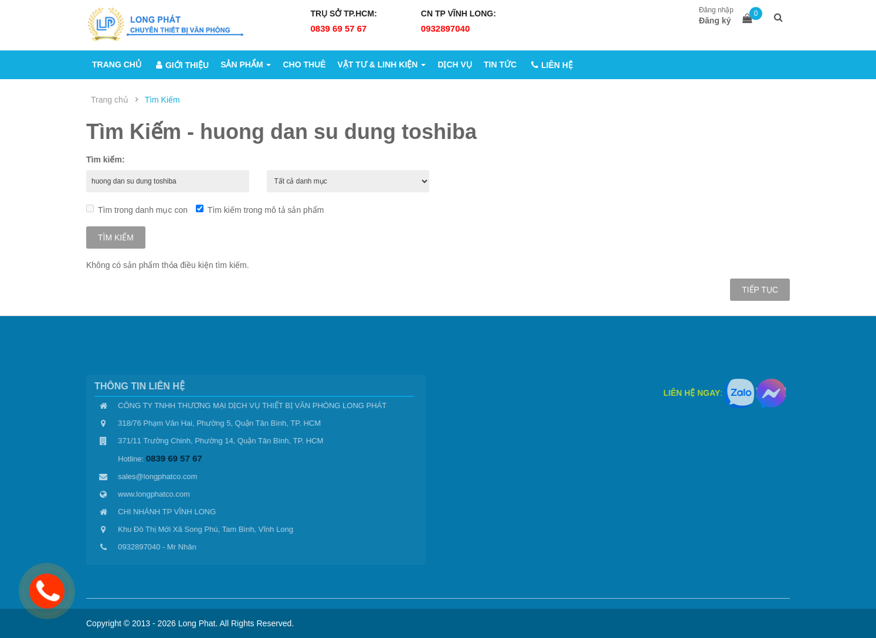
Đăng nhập (716, 10)
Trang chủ (109, 100)
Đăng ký (715, 20)
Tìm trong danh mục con (137, 210)
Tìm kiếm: (105, 159)
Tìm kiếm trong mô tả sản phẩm (260, 210)
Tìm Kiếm (162, 100)
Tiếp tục (760, 289)
